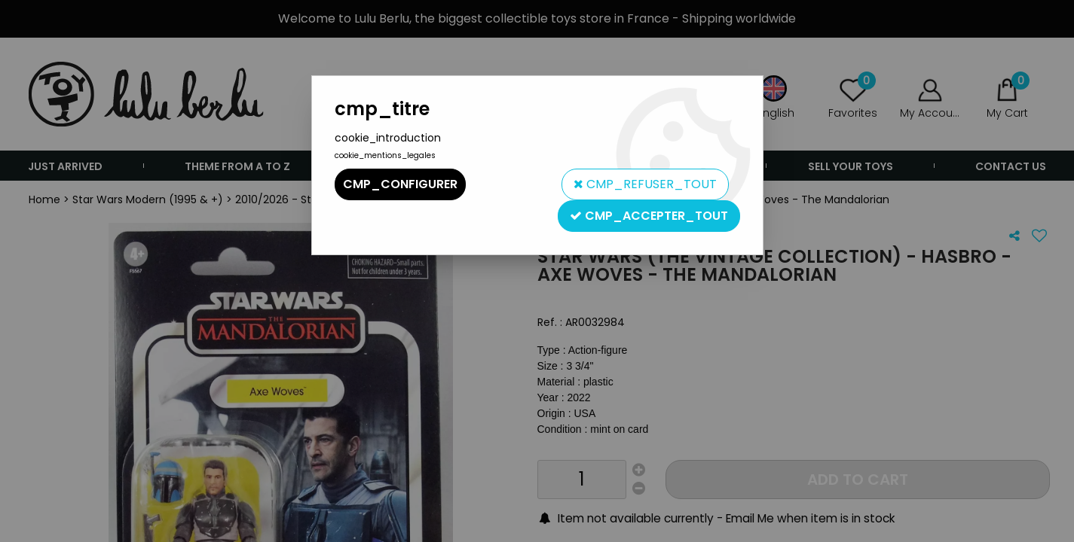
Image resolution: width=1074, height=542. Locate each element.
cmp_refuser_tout (645, 184)
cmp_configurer (400, 184)
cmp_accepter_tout (649, 215)
